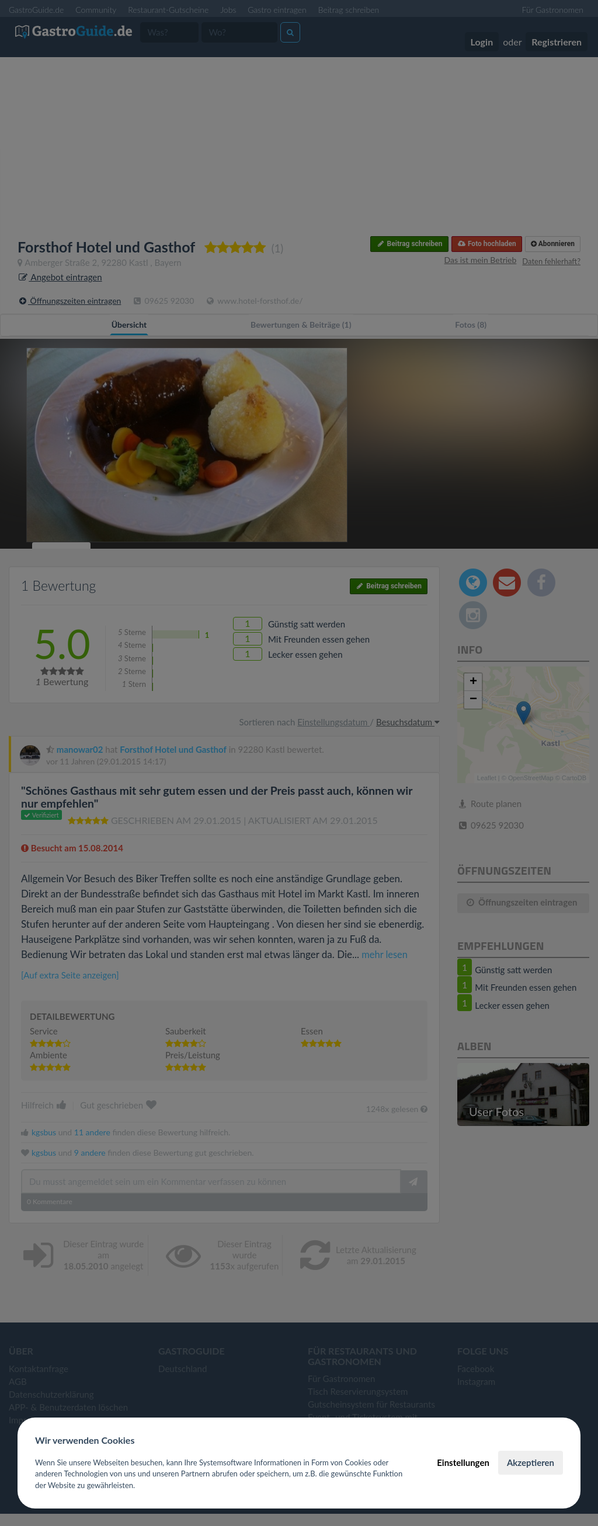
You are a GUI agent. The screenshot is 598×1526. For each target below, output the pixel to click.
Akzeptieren (530, 1462)
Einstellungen (463, 1462)
